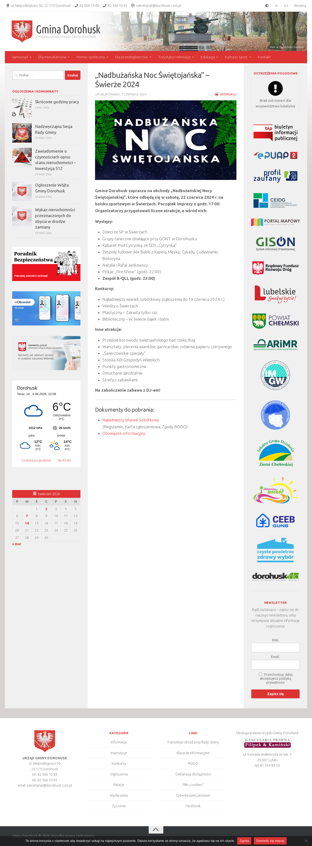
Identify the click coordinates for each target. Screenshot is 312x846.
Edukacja (208, 57)
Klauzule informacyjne (193, 753)
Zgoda (244, 841)
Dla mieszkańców (52, 57)
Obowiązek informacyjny (124, 433)
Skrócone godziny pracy (57, 101)
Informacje (119, 742)
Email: (275, 657)
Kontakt (264, 57)
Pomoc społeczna (91, 57)
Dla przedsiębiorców (131, 57)
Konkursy (119, 763)
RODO (193, 763)
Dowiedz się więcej (270, 841)
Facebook (193, 806)
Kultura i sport (236, 57)
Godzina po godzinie (37, 460)
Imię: (275, 640)
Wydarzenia (119, 795)
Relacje (118, 785)
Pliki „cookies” (193, 785)
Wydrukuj (225, 94)
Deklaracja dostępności (193, 774)
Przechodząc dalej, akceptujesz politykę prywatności (276, 678)
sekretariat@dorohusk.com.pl (158, 6)
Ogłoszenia (119, 774)
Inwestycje (119, 753)
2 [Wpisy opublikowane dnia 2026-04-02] (46, 509)
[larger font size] (287, 5)
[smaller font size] (275, 5)
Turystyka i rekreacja (174, 57)
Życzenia (119, 806)
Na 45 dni (64, 460)
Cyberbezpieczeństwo (193, 795)
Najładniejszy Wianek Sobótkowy (132, 420)
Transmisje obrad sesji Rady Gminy (193, 742)
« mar (16, 544)
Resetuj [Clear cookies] (300, 6)
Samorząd (20, 57)
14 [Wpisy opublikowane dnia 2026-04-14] (27, 523)
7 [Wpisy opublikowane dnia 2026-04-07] (27, 516)
